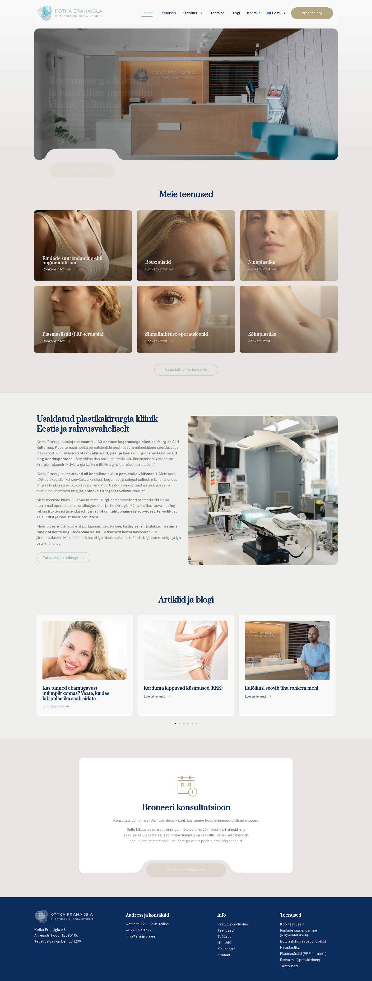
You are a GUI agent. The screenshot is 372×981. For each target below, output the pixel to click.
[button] (175, 723)
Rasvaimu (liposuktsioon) (300, 959)
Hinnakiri (193, 13)
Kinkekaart (226, 948)
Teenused (168, 12)
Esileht (147, 12)
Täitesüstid (289, 965)
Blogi (236, 12)
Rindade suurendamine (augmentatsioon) (298, 933)
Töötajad (217, 12)
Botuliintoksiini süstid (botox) (303, 941)
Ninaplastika (290, 947)
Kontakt (253, 12)
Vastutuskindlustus (232, 924)
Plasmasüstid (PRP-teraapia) (303, 953)
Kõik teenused (292, 924)
